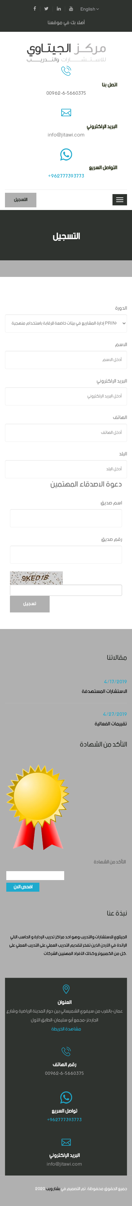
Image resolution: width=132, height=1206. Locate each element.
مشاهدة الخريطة (66, 1029)
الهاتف (120, 417)
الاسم (121, 344)
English (89, 9)
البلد (123, 453)
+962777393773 (66, 176)
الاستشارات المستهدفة (104, 691)
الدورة (121, 308)
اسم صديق (111, 502)
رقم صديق (111, 539)
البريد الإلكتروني (112, 381)
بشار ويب (53, 1188)
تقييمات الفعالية (111, 724)
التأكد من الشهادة (110, 862)
